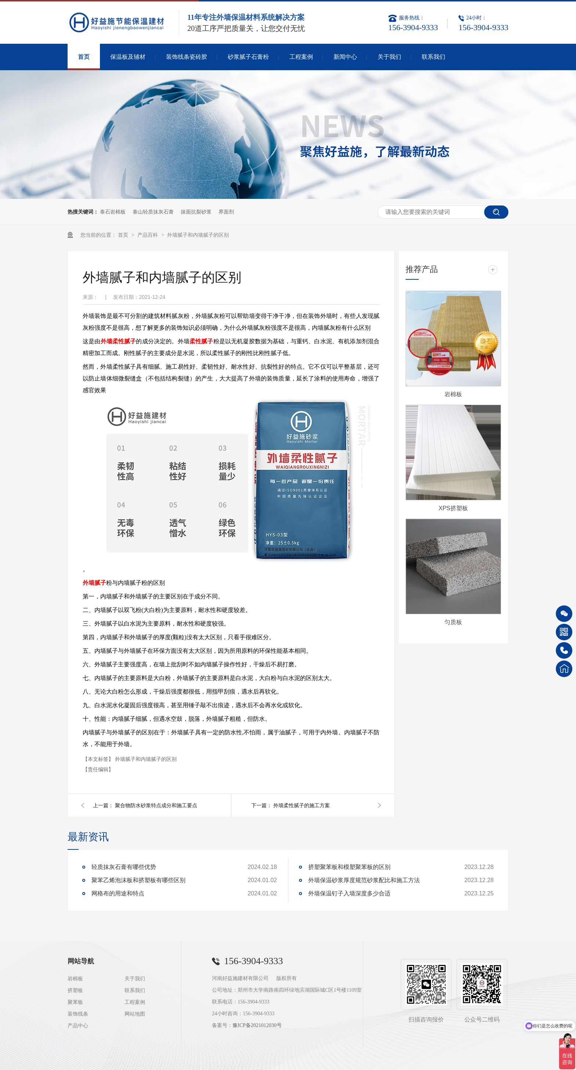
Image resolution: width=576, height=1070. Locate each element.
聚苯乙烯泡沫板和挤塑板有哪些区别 (138, 880)
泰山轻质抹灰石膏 (153, 212)
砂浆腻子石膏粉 (248, 57)
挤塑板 (75, 990)
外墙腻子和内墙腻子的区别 (198, 235)
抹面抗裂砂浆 (196, 212)
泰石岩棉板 (113, 212)
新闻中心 (345, 57)
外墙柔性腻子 (118, 341)
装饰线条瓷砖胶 (186, 57)
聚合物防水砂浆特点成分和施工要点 (156, 805)
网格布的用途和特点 (117, 893)
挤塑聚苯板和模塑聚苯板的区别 (349, 867)
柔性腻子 (201, 341)
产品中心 (78, 1025)
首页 (84, 57)
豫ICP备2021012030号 (257, 1025)
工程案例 (301, 57)
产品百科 (148, 235)
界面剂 (226, 212)
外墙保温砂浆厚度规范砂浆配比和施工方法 (364, 880)
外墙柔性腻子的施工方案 (301, 805)
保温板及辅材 (127, 57)
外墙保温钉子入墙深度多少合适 (349, 893)
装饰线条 (78, 1014)
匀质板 (453, 622)
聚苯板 (75, 1002)
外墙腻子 (94, 583)
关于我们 (389, 57)
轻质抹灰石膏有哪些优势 (123, 867)
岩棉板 (453, 394)
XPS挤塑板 (453, 508)
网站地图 (135, 1014)
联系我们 (433, 57)
